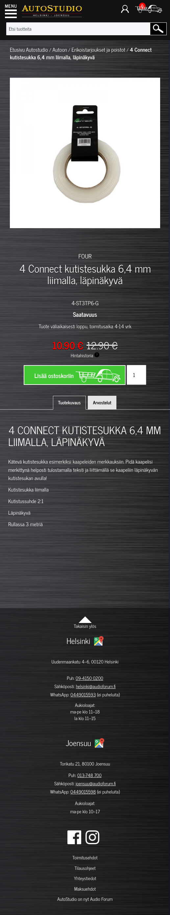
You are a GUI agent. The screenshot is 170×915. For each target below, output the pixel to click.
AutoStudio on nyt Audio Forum (84, 899)
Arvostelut (102, 402)
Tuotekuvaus (69, 402)
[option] (20, 239)
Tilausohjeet (84, 868)
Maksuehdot (85, 889)
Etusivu (17, 49)
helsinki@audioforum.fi (96, 686)
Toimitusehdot (84, 857)
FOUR (85, 256)
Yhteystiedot (85, 878)
